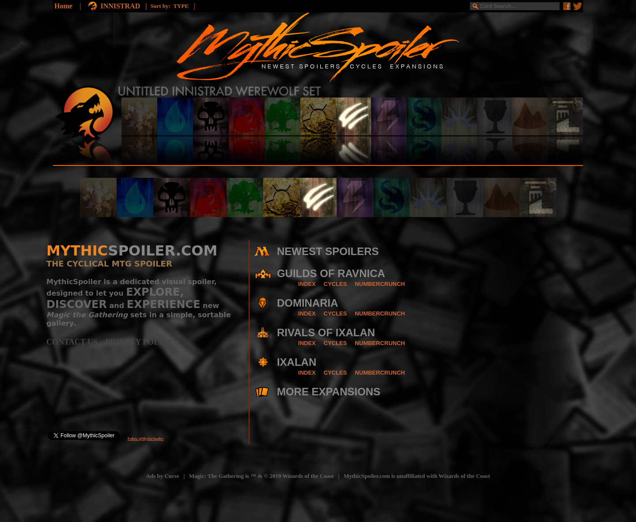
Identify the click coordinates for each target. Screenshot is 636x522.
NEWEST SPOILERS (328, 251)
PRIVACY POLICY (140, 342)
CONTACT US (76, 342)
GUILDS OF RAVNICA (331, 273)
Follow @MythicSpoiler (145, 439)
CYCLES (335, 284)
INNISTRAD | (125, 6)
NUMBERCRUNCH (380, 284)
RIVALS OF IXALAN (326, 332)
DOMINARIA (307, 303)
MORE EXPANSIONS (328, 392)
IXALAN (296, 362)
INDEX (307, 284)
